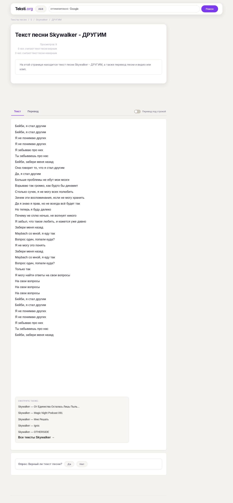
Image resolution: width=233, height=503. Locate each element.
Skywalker (42, 19)
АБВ (40, 8)
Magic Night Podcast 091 (48, 412)
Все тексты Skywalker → (36, 437)
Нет (82, 464)
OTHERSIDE (41, 431)
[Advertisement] (89, 95)
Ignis (36, 425)
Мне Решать (41, 419)
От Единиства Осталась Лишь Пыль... (56, 406)
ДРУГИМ (57, 19)
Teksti (24, 9)
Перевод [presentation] (33, 111)
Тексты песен (18, 19)
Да (69, 464)
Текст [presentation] (17, 111)
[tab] (17, 111)
